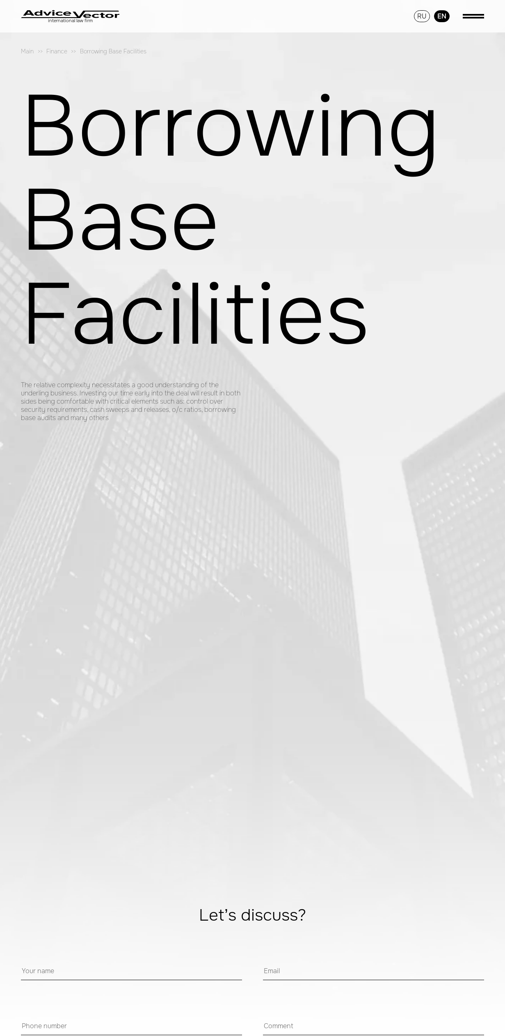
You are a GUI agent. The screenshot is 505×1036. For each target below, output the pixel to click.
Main (27, 51)
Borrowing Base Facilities (113, 51)
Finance (56, 51)
